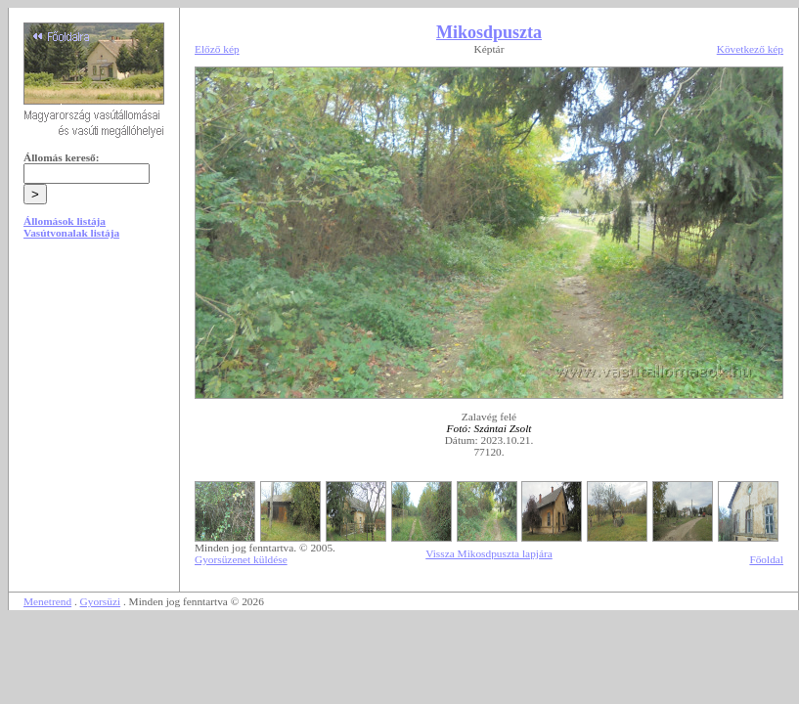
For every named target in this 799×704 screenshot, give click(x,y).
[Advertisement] (94, 403)
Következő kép (750, 49)
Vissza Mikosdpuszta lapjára (489, 553)
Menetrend (47, 601)
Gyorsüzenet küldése (241, 559)
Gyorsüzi (100, 601)
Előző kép (217, 49)
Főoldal (766, 559)
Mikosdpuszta (489, 32)
